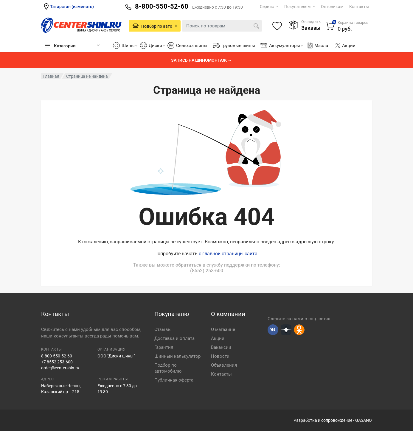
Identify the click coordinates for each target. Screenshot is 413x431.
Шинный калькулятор (177, 356)
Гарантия (163, 347)
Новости (220, 356)
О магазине (223, 329)
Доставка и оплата (174, 338)
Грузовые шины (238, 45)
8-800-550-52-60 (56, 356)
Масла (317, 46)
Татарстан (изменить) (72, 6)
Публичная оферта (173, 380)
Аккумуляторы (286, 45)
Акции (348, 45)
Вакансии (221, 347)
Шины (129, 45)
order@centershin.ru (60, 367)
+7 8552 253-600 (57, 362)
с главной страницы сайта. (229, 253)
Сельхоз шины (191, 45)
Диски (157, 45)
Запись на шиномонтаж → (201, 60)
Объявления (224, 365)
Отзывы (163, 329)
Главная (51, 76)
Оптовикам (332, 6)
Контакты (359, 6)
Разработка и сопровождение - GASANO (333, 420)
